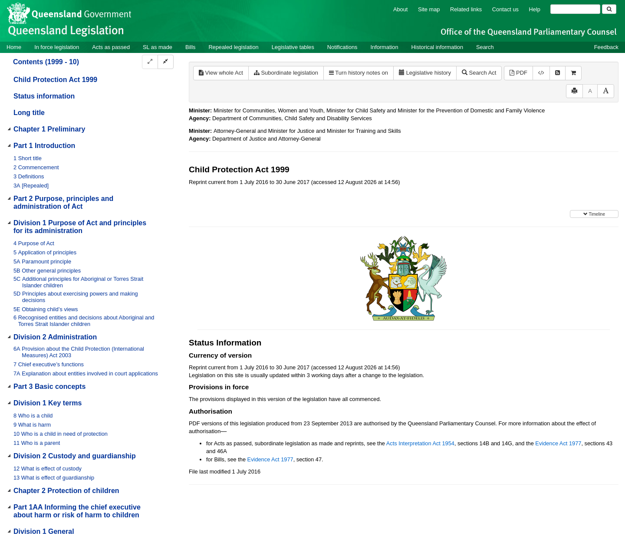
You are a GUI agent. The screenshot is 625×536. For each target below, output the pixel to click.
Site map (429, 9)
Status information (44, 96)
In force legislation (56, 47)
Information (384, 47)
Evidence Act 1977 (558, 443)
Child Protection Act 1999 (55, 79)
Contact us (505, 9)
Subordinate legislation (286, 72)
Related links (466, 9)
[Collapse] (166, 62)
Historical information (437, 47)
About (400, 9)
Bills (190, 47)
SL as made (157, 47)
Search (485, 47)
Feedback (606, 47)
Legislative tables (293, 47)
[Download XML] (541, 73)
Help (534, 9)
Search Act (479, 72)
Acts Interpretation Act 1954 (420, 443)
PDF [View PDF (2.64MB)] (518, 72)
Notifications (342, 47)
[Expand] (150, 62)
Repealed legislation (233, 47)
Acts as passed (111, 47)
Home (14, 47)
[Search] (575, 9)
